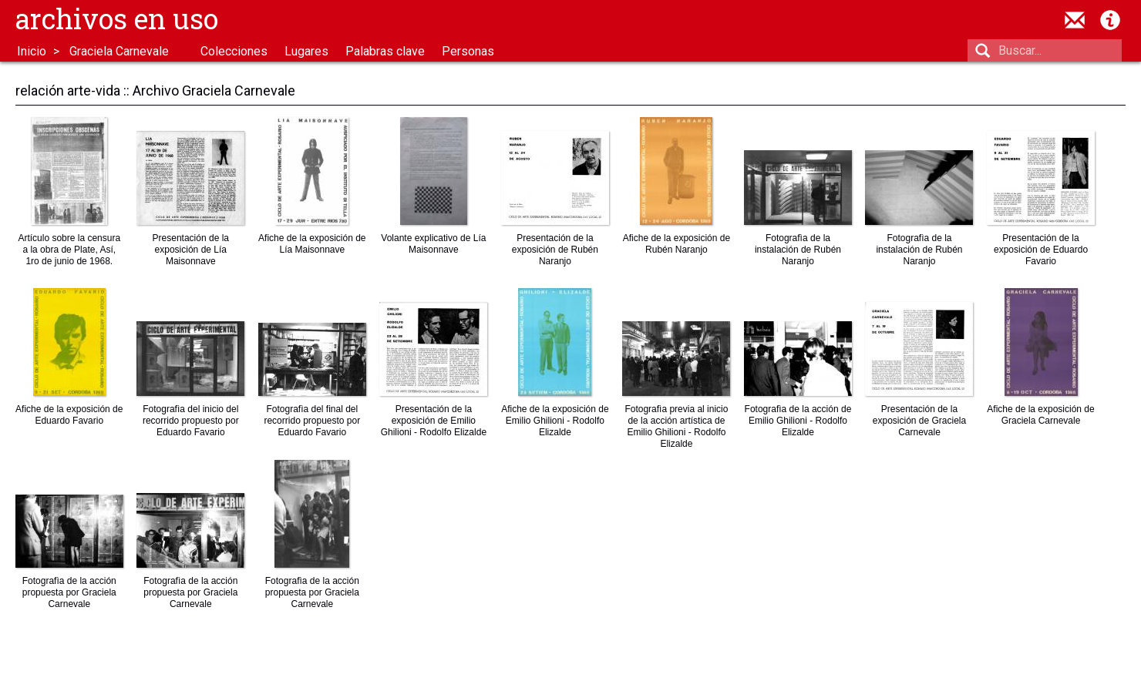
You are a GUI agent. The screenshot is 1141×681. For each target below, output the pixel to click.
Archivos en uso (116, 18)
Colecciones (234, 51)
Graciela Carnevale (119, 51)
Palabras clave (385, 51)
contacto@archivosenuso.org (1074, 20)
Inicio (31, 51)
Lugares (306, 51)
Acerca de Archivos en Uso (1110, 20)
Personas (468, 51)
